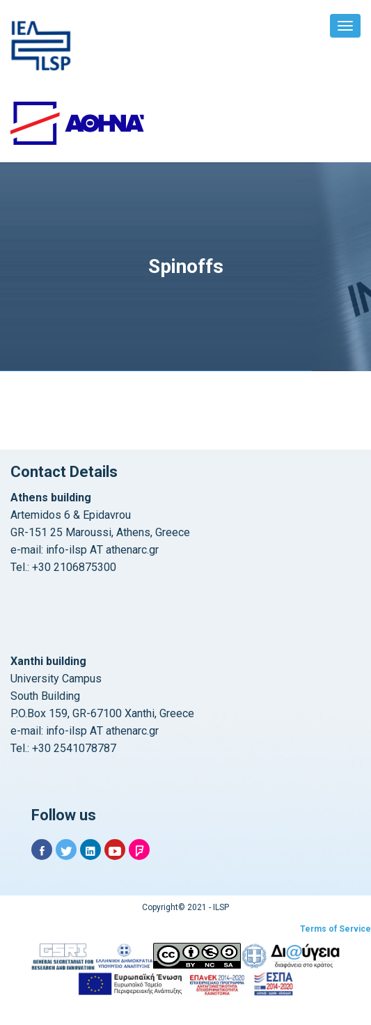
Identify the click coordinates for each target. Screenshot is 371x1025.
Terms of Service (335, 929)
